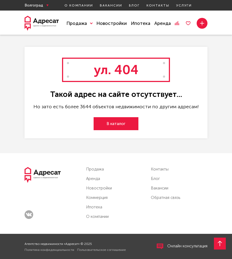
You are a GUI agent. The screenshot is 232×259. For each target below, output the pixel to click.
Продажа (95, 169)
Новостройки (111, 23)
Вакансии (111, 5)
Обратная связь (165, 197)
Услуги (184, 5)
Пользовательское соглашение (101, 250)
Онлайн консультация (182, 246)
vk (29, 214)
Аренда (162, 23)
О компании (78, 5)
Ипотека (140, 23)
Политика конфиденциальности (49, 250)
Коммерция (97, 197)
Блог (134, 5)
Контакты (157, 5)
